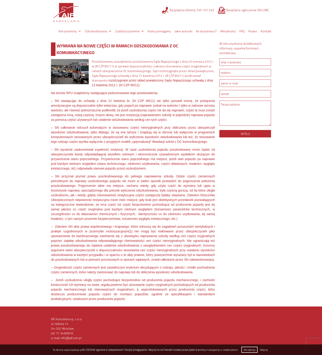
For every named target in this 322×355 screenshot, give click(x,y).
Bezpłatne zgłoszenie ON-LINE (247, 10)
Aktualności (228, 31)
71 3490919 (64, 333)
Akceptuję (249, 350)
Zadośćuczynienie (127, 31)
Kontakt (266, 31)
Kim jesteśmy (68, 31)
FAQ (242, 31)
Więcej (264, 350)
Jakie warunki (183, 31)
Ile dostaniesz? (206, 31)
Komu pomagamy (159, 31)
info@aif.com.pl (71, 337)
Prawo (252, 31)
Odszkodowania (96, 31)
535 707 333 (205, 10)
